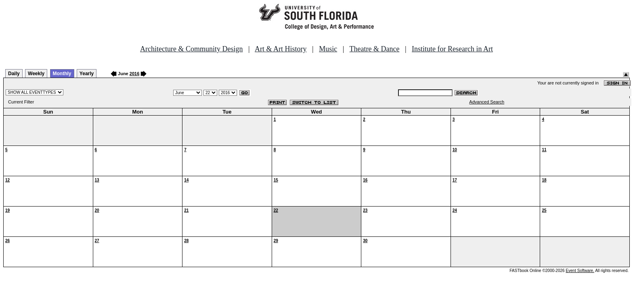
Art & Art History (281, 49)
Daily (14, 73)
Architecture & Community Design (191, 49)
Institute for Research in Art (452, 49)
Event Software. (580, 270)
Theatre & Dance (374, 49)
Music (328, 49)
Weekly (36, 73)
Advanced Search (486, 101)
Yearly (87, 73)
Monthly (62, 73)
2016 (134, 73)
